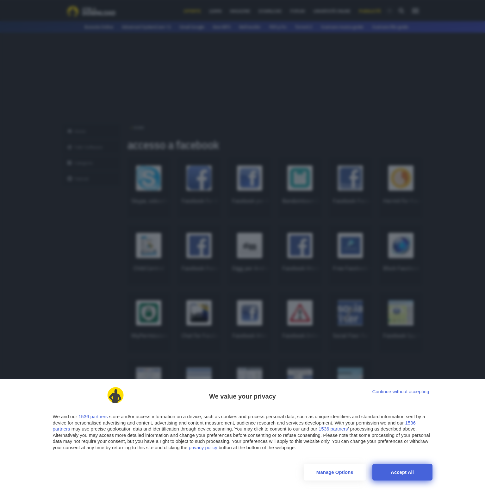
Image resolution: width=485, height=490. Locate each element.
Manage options (334, 472)
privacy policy (203, 447)
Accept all (402, 472)
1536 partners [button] (93, 416)
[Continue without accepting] (400, 391)
